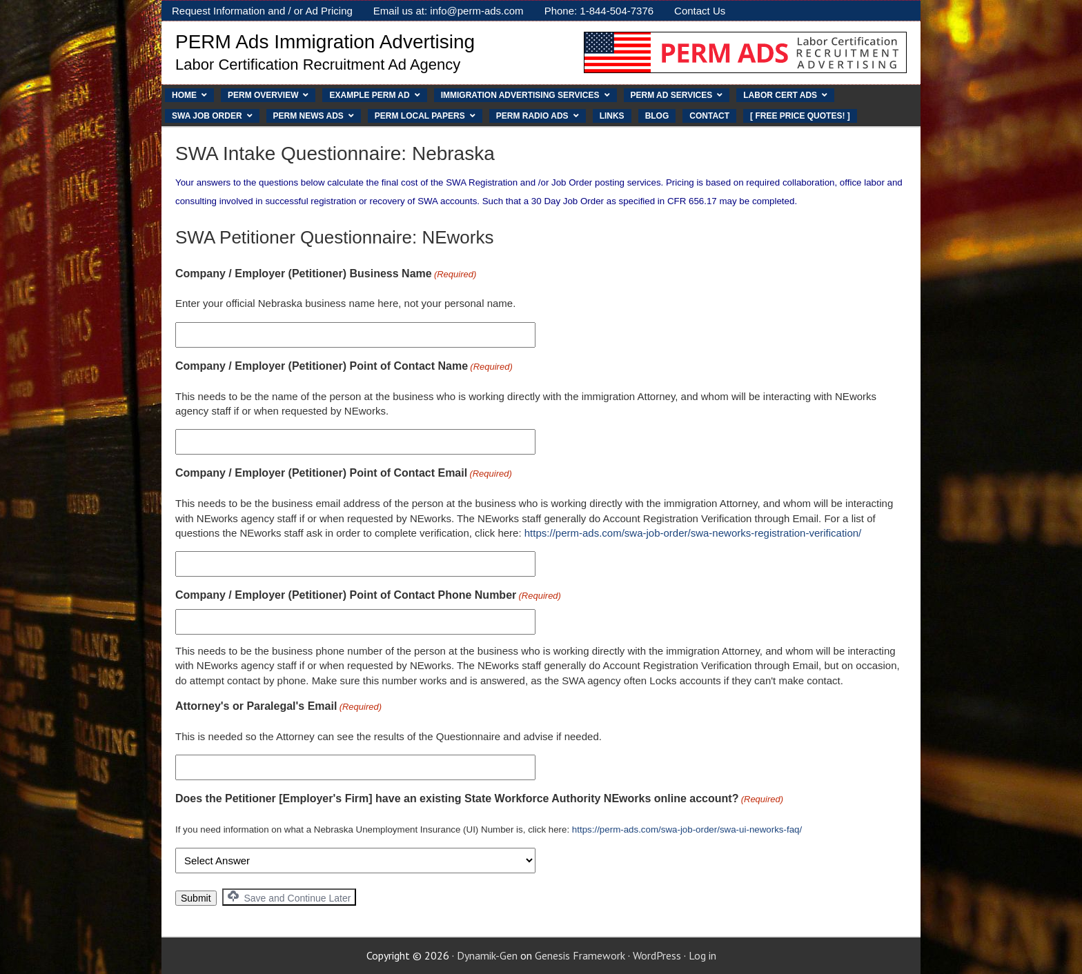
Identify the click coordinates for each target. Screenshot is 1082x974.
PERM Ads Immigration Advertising (325, 41)
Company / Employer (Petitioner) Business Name (325, 274)
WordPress (657, 955)
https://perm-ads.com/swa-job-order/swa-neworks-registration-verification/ (693, 533)
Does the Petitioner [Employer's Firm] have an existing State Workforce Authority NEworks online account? (479, 799)
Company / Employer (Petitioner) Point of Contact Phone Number (368, 596)
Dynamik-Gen (487, 955)
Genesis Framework (580, 955)
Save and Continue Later (289, 897)
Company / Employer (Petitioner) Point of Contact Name (344, 367)
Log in (702, 955)
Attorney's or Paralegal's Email (278, 707)
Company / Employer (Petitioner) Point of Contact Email (343, 474)
